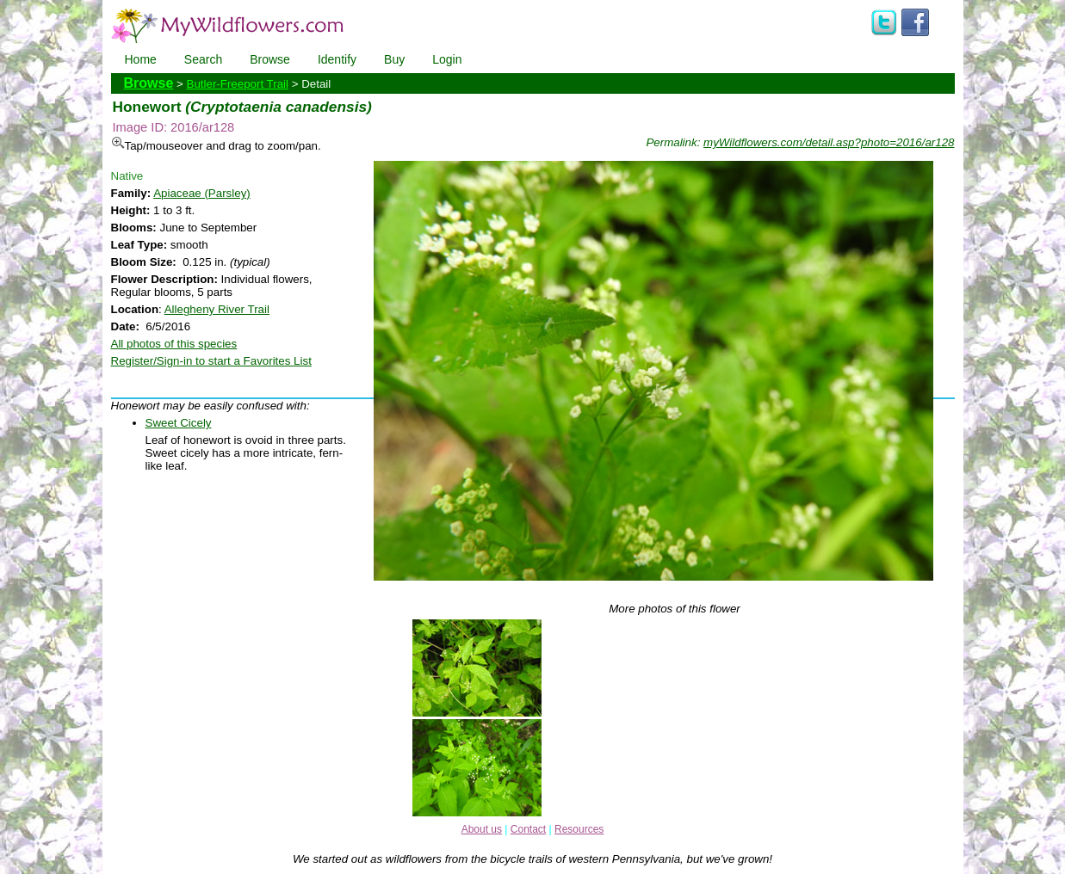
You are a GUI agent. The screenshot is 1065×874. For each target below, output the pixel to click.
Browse (270, 59)
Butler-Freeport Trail (238, 83)
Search (203, 59)
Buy (394, 59)
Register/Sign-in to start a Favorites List (211, 360)
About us (481, 829)
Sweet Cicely (179, 422)
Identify (337, 59)
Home (141, 59)
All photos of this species (174, 343)
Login (446, 59)
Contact (528, 829)
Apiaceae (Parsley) (202, 193)
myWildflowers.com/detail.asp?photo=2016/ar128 (828, 142)
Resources (579, 829)
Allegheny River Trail (216, 309)
